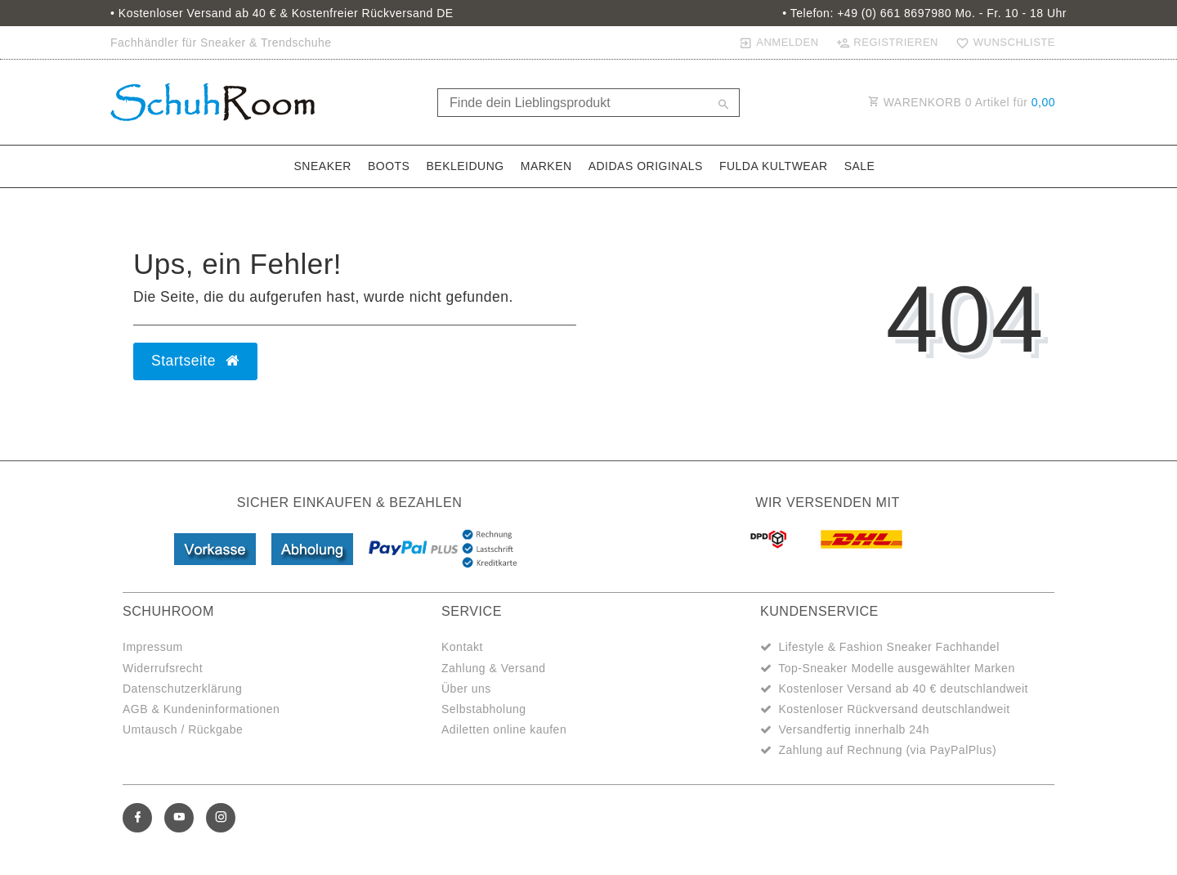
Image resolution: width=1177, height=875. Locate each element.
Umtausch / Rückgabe (183, 729)
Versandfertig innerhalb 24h (853, 729)
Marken (546, 166)
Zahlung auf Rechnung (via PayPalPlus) (887, 749)
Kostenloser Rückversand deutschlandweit (893, 709)
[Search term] (588, 102)
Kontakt (462, 646)
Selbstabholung (483, 709)
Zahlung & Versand (493, 668)
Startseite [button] (195, 360)
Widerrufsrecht (163, 668)
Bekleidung (464, 166)
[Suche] (723, 105)
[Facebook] (137, 817)
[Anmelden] (779, 42)
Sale (859, 166)
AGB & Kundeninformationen (201, 709)
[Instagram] (220, 817)
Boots (389, 166)
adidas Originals (645, 166)
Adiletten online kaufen (503, 729)
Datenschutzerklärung (182, 688)
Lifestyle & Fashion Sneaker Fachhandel (888, 646)
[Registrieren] (887, 42)
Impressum (153, 646)
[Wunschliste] (1002, 42)
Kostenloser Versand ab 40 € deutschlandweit (903, 688)
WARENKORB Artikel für (961, 102)
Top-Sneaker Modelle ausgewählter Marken (896, 668)
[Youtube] (179, 817)
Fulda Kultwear (773, 166)
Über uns (466, 688)
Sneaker (322, 166)
